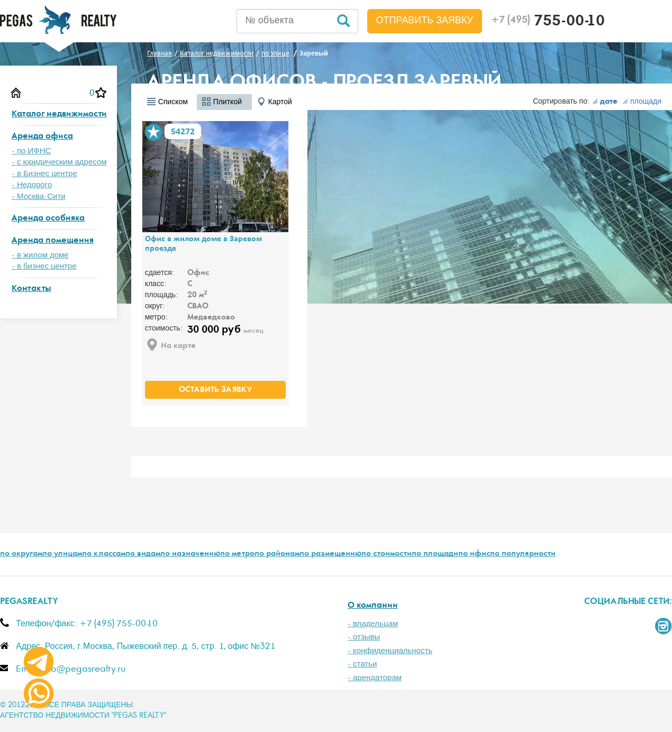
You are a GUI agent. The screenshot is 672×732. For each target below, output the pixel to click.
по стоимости (386, 554)
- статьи (362, 664)
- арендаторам (375, 678)
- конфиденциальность (390, 651)
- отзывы (364, 637)
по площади (435, 554)
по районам (277, 554)
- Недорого (32, 185)
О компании (373, 606)
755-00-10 (548, 22)
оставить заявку (215, 390)
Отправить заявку (425, 20)
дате (604, 102)
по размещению (330, 554)
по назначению (190, 554)
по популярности (523, 554)
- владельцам (373, 624)
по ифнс (474, 554)
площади (641, 101)
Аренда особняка (48, 219)
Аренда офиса (42, 137)
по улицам (62, 554)
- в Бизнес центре (44, 174)
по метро (237, 554)
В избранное (153, 132)
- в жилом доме (40, 255)
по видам (142, 554)
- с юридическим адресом (59, 162)
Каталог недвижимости (59, 114)
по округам (21, 554)
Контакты (31, 289)
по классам (103, 554)
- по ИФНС (31, 151)
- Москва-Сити (39, 196)
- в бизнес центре (44, 266)
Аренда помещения (53, 241)
